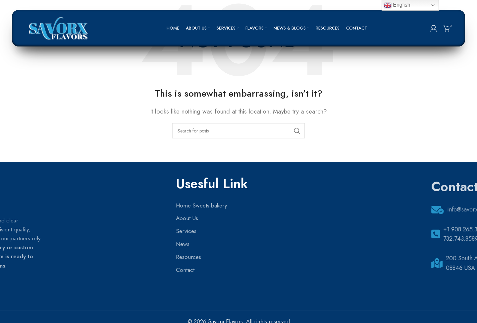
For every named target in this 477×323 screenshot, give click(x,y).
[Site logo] (59, 28)
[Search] (238, 130)
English (397, 5)
